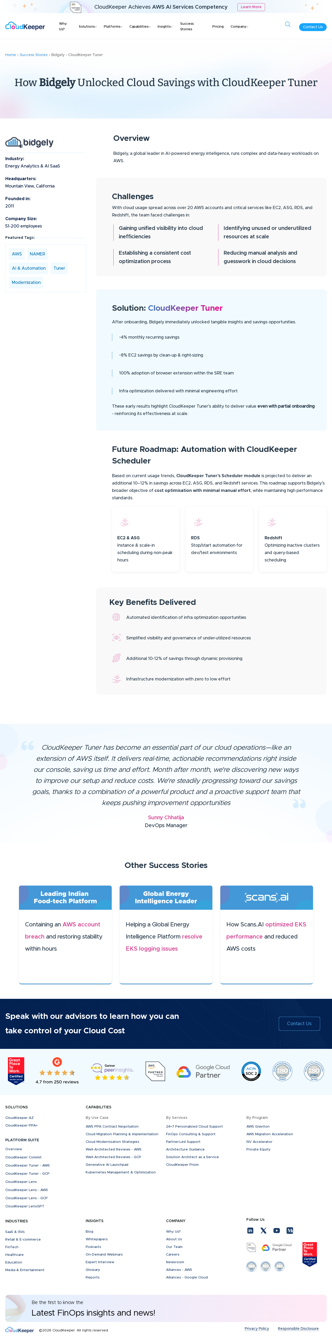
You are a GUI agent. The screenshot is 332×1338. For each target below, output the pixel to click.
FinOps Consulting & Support (191, 1134)
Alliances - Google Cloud (187, 1277)
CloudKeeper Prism (182, 1165)
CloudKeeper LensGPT (24, 1206)
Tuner (59, 268)
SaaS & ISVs (15, 1232)
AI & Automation (29, 268)
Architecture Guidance (185, 1149)
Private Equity (258, 1149)
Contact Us (313, 27)
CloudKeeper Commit (23, 1157)
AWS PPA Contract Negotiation (112, 1126)
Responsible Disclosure (298, 1329)
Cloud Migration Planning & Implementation (122, 1134)
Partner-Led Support (183, 1142)
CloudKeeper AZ (19, 1118)
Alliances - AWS (179, 1270)
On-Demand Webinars (104, 1254)
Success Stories (187, 26)
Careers (172, 1254)
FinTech (11, 1247)
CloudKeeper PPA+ (21, 1125)
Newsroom (175, 1262)
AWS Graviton (258, 1126)
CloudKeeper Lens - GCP (26, 1198)
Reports (93, 1277)
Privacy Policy (257, 1329)
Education (13, 1262)
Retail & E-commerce (23, 1239)
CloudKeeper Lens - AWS (26, 1190)
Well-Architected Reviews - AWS (113, 1149)
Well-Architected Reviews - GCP (113, 1157)
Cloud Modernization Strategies (112, 1142)
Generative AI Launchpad (107, 1165)
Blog (89, 1231)
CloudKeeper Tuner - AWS (27, 1165)
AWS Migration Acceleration (269, 1134)
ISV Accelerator (259, 1142)
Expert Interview (100, 1262)
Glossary (93, 1270)
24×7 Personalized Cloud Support (194, 1126)
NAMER (37, 254)
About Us (174, 1239)
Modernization (26, 282)
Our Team (174, 1247)
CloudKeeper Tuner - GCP (27, 1174)
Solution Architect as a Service (192, 1157)
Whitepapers (97, 1239)
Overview (13, 1149)
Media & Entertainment (25, 1270)
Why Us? (63, 26)
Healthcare (14, 1255)
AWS (17, 254)
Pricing (218, 26)
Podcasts (93, 1247)
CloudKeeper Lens (21, 1182)
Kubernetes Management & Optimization (121, 1172)
